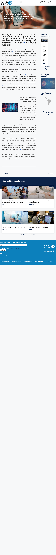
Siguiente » (48, 69)
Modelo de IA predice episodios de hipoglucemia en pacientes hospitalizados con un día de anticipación (14, 226)
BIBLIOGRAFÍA (7, 165)
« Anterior (47, 66)
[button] (21, 2)
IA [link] (24, 42)
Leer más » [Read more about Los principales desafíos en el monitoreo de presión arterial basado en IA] (31, 204)
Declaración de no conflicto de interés (39, 261)
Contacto (50, 261)
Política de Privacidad (15, 248)
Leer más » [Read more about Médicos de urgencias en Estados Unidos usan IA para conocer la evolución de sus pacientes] (31, 229)
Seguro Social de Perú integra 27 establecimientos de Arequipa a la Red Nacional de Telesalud (14, 201)
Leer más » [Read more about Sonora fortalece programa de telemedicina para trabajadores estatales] (44, 64)
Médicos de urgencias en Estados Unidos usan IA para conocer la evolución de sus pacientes (40, 226)
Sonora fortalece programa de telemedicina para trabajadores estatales (44, 52)
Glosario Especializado (16, 261)
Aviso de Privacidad (28, 261)
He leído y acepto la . (10, 248)
